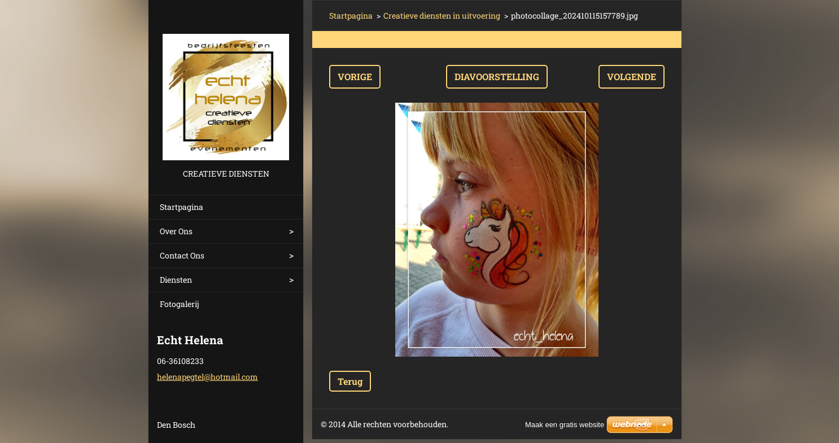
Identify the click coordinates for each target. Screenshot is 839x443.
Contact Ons (182, 255)
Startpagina (181, 206)
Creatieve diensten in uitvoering (441, 15)
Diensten (176, 279)
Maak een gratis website (564, 424)
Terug (350, 381)
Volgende (631, 76)
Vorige (355, 76)
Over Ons (176, 231)
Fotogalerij (179, 304)
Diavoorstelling (497, 76)
